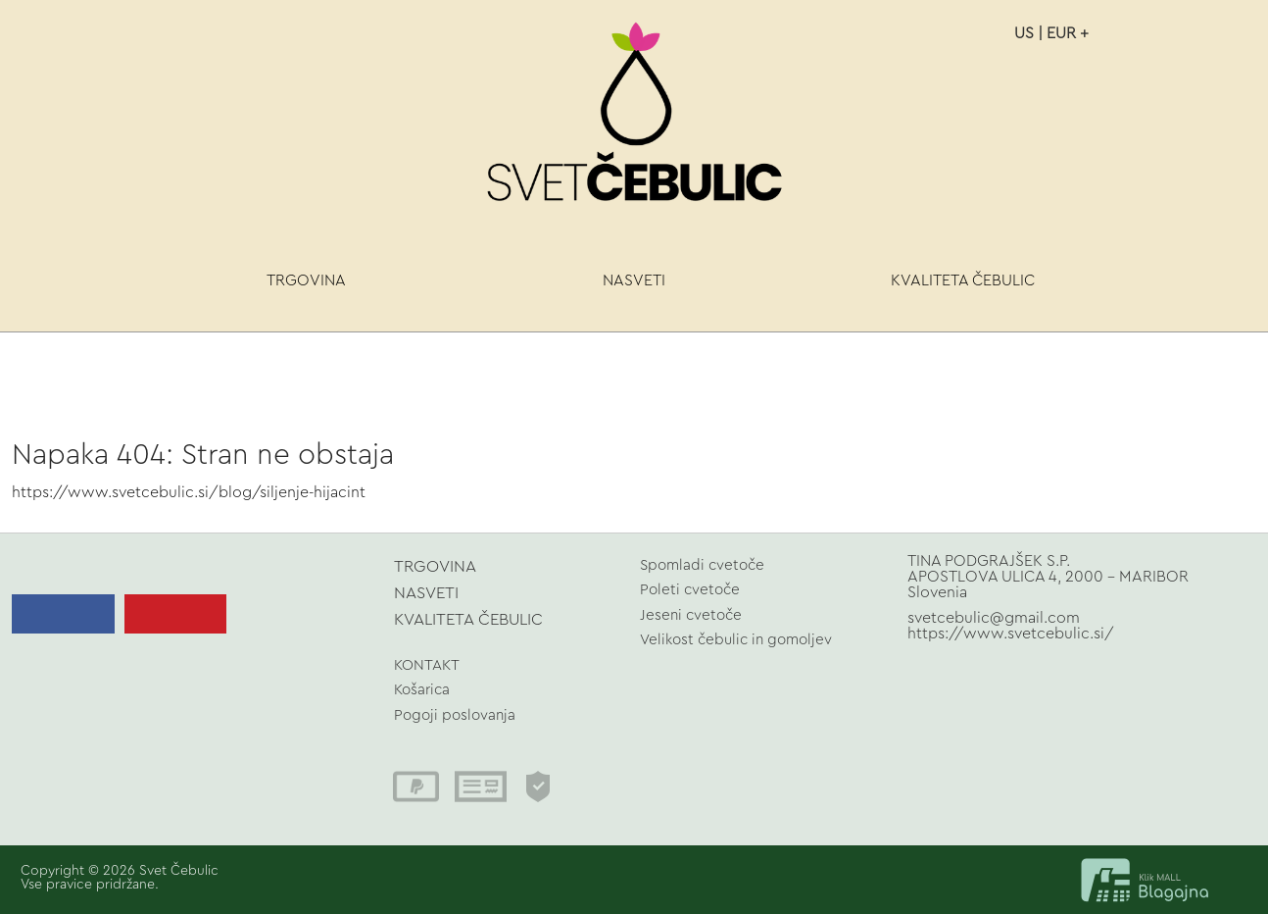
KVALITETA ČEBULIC (963, 280)
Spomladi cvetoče (702, 565)
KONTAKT (427, 665)
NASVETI (634, 280)
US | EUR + (1051, 33)
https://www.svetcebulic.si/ (1010, 633)
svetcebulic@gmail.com (993, 618)
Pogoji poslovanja (454, 715)
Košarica (422, 690)
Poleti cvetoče (690, 590)
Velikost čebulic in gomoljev (736, 640)
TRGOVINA (306, 280)
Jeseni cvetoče (691, 615)
